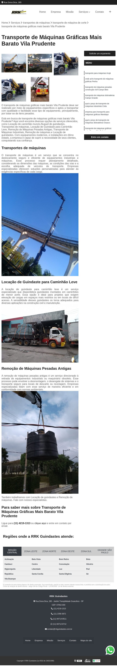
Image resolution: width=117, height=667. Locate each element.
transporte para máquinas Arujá (98, 73)
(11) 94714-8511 (58, 619)
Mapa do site (86, 640)
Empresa (56, 12)
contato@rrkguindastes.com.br (58, 629)
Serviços (83, 12)
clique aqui (40, 523)
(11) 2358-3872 (58, 614)
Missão (70, 12)
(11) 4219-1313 (22, 523)
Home (42, 12)
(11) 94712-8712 (58, 624)
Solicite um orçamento (99, 53)
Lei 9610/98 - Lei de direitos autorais (61, 586)
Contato (99, 12)
